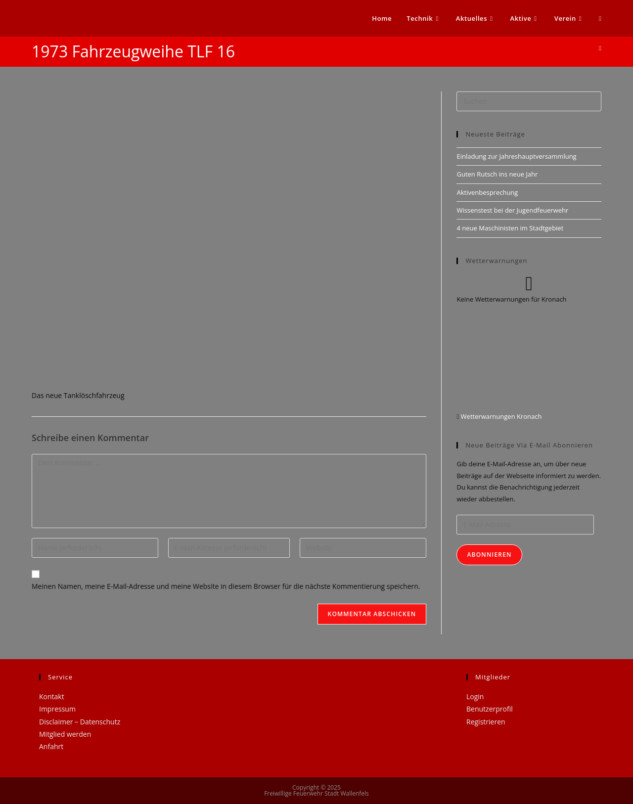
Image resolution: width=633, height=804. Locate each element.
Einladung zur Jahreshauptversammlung (516, 156)
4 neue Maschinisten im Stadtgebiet (509, 227)
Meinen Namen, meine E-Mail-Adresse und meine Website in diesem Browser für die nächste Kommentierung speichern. (226, 586)
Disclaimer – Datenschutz (79, 721)
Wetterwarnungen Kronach (500, 416)
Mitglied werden (65, 734)
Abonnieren (489, 554)
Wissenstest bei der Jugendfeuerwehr (512, 210)
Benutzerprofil (489, 709)
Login (475, 696)
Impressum (57, 709)
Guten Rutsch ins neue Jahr (497, 174)
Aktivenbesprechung (487, 192)
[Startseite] (600, 48)
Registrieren (485, 721)
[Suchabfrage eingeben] (528, 101)
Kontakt (51, 696)
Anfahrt (51, 746)
